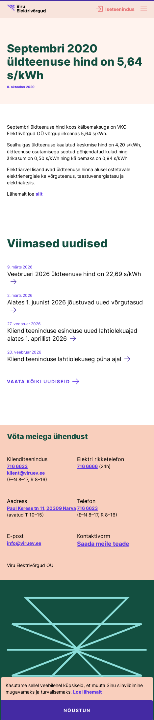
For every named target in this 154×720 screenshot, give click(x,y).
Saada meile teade (103, 543)
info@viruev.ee (24, 543)
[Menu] (144, 9)
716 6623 (87, 508)
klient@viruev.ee (26, 473)
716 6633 (17, 466)
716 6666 (87, 466)
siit (39, 194)
